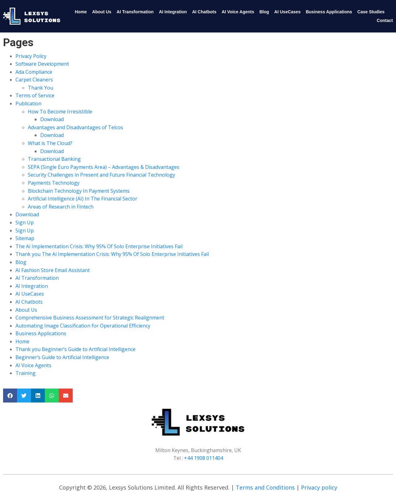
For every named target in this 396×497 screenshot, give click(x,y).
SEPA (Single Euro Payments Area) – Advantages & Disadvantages (103, 167)
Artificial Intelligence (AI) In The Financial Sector (82, 198)
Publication (28, 103)
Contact (385, 20)
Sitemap (24, 238)
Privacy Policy (30, 56)
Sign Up (24, 222)
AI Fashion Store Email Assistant (52, 270)
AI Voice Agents (238, 11)
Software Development (42, 63)
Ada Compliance (33, 71)
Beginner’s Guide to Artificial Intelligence (62, 357)
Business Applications (329, 11)
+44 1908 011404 (203, 458)
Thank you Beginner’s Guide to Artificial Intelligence (75, 349)
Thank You (40, 87)
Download (52, 119)
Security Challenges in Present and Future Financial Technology (101, 174)
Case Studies (371, 11)
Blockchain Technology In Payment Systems (79, 190)
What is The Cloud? (50, 143)
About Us (101, 11)
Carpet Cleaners (34, 79)
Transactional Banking (54, 159)
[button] (10, 395)
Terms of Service (34, 95)
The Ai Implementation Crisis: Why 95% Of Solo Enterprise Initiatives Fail (99, 246)
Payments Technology (54, 182)
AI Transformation (135, 11)
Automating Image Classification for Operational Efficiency (82, 325)
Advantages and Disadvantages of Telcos (75, 127)
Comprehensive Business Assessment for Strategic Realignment (89, 317)
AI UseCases (287, 11)
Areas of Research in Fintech (60, 206)
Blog (264, 11)
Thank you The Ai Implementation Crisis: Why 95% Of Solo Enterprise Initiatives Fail (112, 254)
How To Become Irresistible (60, 111)
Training (25, 373)
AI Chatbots (204, 11)
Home (81, 11)
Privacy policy (319, 487)
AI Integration (173, 11)
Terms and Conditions (265, 487)
